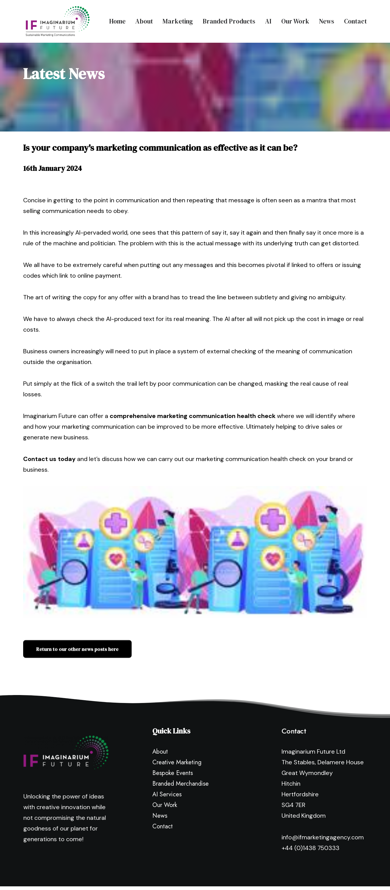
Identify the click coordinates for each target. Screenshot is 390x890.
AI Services (167, 766)
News (326, 20)
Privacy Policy (185, 873)
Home (117, 20)
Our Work (295, 20)
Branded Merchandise (180, 755)
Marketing (178, 20)
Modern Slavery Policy (228, 873)
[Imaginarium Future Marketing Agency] (55, 20)
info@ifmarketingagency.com (323, 809)
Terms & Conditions (279, 873)
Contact (355, 20)
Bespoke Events (172, 745)
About (144, 20)
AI (268, 20)
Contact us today (49, 431)
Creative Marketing (176, 734)
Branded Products (229, 20)
